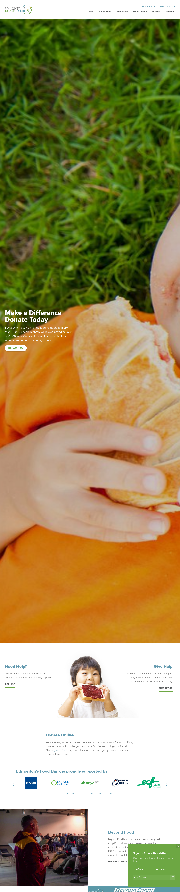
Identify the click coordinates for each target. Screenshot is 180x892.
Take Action (166, 688)
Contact (170, 6)
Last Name (160, 869)
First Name (138, 869)
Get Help (10, 684)
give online (59, 750)
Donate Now (148, 6)
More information (119, 861)
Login (161, 6)
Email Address (140, 877)
